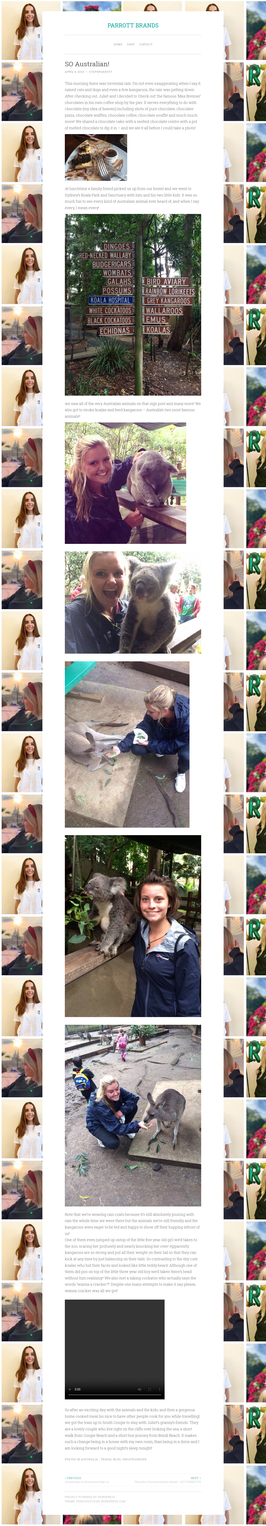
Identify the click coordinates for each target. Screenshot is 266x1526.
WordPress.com (113, 1501)
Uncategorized (134, 1459)
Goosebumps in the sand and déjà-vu (99, 1479)
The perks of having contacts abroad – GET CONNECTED (167, 1479)
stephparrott (100, 71)
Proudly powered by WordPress (90, 1497)
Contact (146, 44)
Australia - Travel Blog (101, 1459)
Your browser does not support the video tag (115, 1349)
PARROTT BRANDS (133, 25)
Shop (131, 44)
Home (118, 44)
